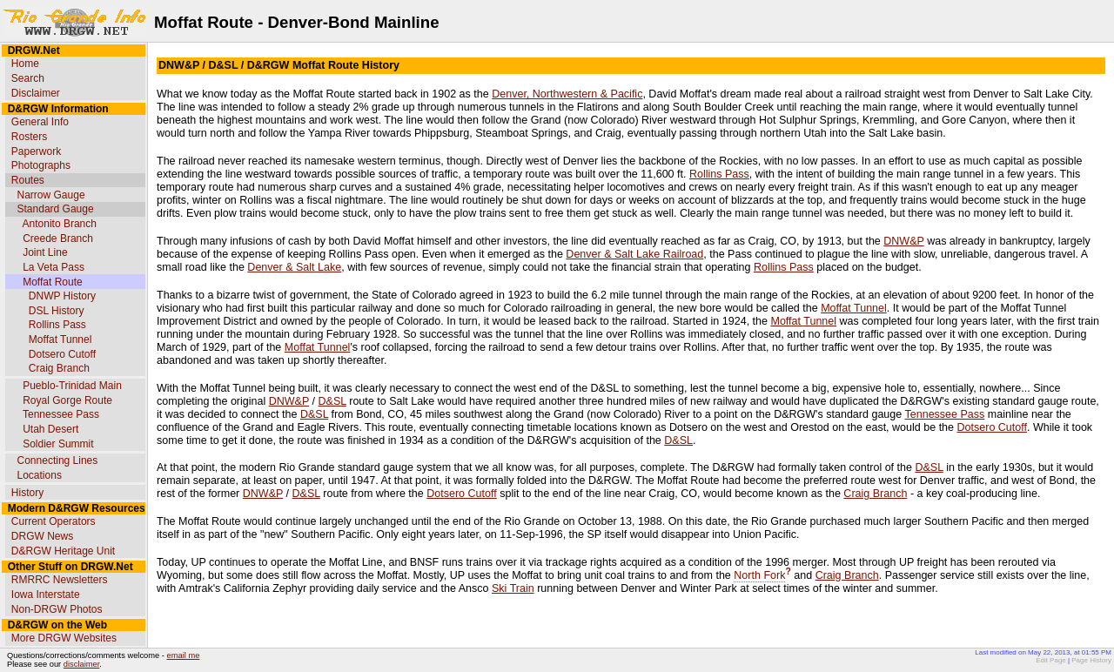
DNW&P (903, 241)
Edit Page (1051, 660)
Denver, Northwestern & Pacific (567, 94)
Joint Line (45, 252)
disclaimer (81, 664)
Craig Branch (59, 368)
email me (183, 655)
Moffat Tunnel (60, 339)
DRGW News (42, 536)
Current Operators (53, 521)
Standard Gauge (55, 209)
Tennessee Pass (61, 414)
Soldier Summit (58, 444)
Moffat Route (52, 282)
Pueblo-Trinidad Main (72, 386)
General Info (40, 122)
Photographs (40, 165)
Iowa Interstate (45, 594)
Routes (27, 180)
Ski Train (513, 588)
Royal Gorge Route (67, 400)
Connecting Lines (57, 460)
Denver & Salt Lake (294, 267)
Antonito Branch (60, 224)
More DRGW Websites (64, 638)
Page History (1091, 660)
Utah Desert (50, 429)
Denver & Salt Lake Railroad (634, 254)
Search (27, 78)
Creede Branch (58, 238)
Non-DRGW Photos (57, 609)
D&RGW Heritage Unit (63, 551)
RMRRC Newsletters (59, 580)
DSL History (56, 311)
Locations (39, 475)
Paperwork (36, 151)
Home (25, 63)
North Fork (759, 575)
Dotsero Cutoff (62, 354)
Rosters (29, 137)
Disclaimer (35, 93)
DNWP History (62, 296)
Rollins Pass (57, 325)
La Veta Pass (53, 267)
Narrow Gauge (51, 195)
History (27, 493)
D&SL (332, 401)
